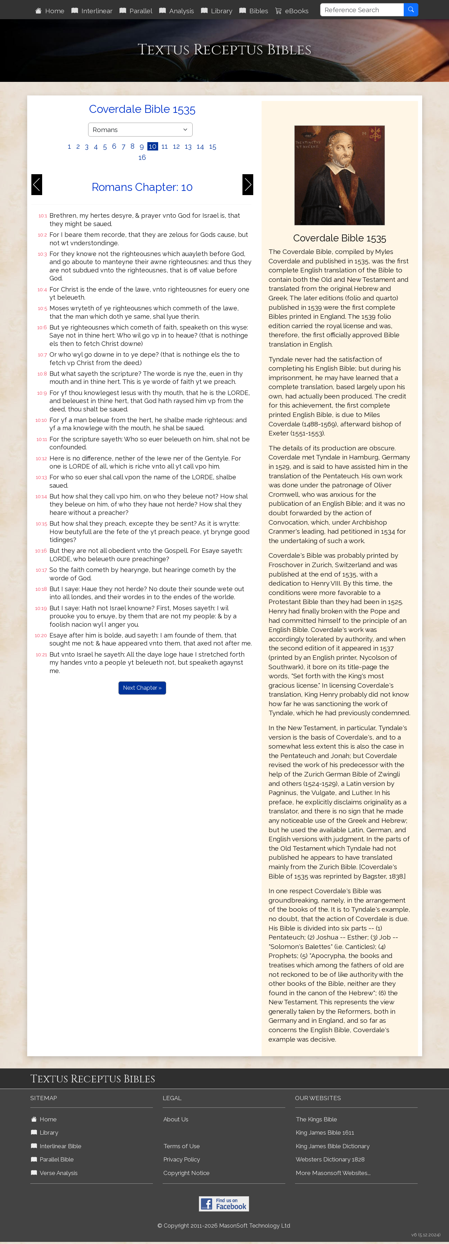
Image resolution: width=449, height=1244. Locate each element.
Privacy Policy (181, 1159)
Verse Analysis (54, 1172)
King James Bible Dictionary (333, 1146)
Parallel (135, 11)
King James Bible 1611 (325, 1132)
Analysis (176, 11)
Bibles (253, 11)
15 (213, 146)
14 (200, 146)
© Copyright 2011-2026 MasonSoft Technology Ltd (223, 1225)
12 (176, 146)
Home (49, 11)
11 (165, 146)
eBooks (292, 11)
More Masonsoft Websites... (333, 1172)
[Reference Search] (362, 9)
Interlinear (92, 11)
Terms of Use (181, 1146)
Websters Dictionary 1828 (330, 1159)
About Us (175, 1119)
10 (152, 146)
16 (142, 157)
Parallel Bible (52, 1159)
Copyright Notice (186, 1172)
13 (188, 146)
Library (216, 11)
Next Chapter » (142, 688)
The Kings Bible (316, 1119)
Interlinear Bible (56, 1146)
